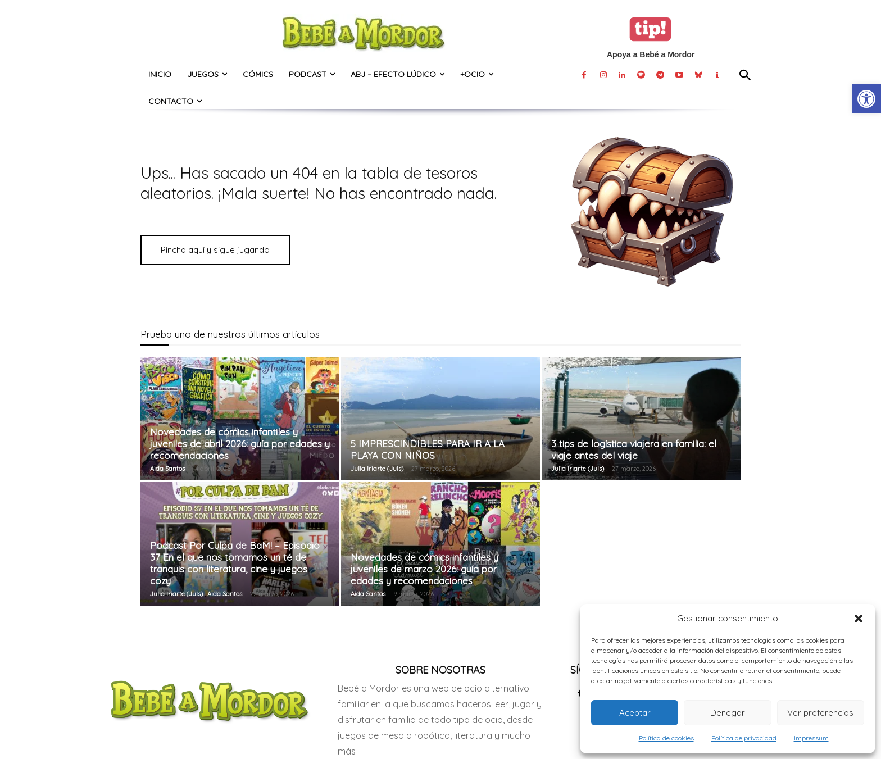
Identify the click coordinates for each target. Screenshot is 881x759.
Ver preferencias (820, 712)
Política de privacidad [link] (743, 738)
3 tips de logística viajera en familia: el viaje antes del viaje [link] (633, 449)
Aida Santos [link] (167, 468)
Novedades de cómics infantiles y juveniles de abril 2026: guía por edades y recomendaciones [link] (240, 443)
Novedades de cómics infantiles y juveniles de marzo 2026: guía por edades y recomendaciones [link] (424, 569)
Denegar (727, 712)
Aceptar (635, 712)
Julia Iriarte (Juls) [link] (377, 468)
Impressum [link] (811, 738)
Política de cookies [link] (666, 738)
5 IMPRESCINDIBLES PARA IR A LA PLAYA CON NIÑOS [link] (428, 449)
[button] (858, 618)
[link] (866, 98)
